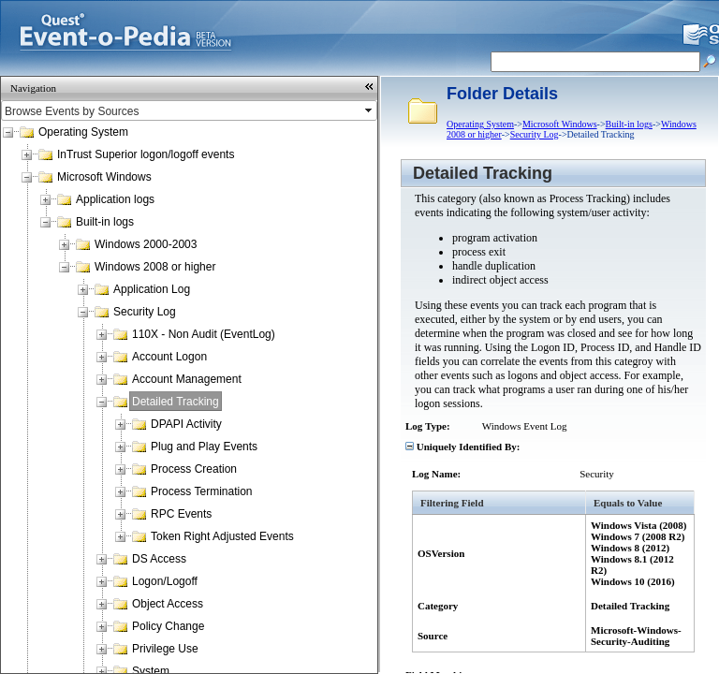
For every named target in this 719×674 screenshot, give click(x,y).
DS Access (159, 558)
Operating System (83, 132)
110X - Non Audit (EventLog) (203, 334)
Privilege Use (165, 648)
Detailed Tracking (175, 401)
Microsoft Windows (104, 176)
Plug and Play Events (204, 446)
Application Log (151, 289)
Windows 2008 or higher (155, 266)
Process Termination (202, 491)
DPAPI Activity (186, 424)
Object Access (167, 603)
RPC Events (181, 513)
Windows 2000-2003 (146, 244)
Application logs (115, 199)
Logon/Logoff (165, 581)
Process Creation (194, 469)
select (369, 110)
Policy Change (168, 626)
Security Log (144, 311)
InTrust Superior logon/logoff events (145, 154)
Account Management (187, 379)
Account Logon (169, 356)
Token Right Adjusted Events (222, 536)
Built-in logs (105, 221)
